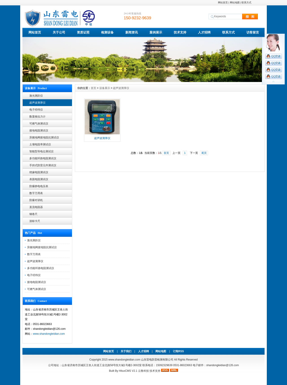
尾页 (204, 153)
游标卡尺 (34, 221)
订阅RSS (178, 351)
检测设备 (107, 32)
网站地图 (235, 2)
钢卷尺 (33, 214)
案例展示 (156, 32)
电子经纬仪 (36, 109)
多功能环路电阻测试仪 (42, 158)
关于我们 (126, 351)
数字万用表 (36, 193)
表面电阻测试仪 (38, 179)
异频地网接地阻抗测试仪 (44, 137)
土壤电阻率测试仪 (40, 144)
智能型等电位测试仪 (41, 151)
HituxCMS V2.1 (128, 370)
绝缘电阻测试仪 (38, 172)
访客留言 (252, 32)
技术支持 (180, 32)
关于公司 (59, 32)
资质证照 (83, 32)
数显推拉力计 (37, 116)
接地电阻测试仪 (38, 130)
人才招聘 (204, 32)
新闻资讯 (131, 32)
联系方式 (246, 2)
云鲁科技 (143, 370)
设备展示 (104, 88)
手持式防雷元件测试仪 (42, 165)
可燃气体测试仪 (38, 123)
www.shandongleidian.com (49, 333)
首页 (93, 88)
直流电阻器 (36, 207)
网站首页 (223, 2)
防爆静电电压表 (38, 186)
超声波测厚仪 (37, 102)
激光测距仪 (36, 95)
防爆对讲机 (36, 200)
